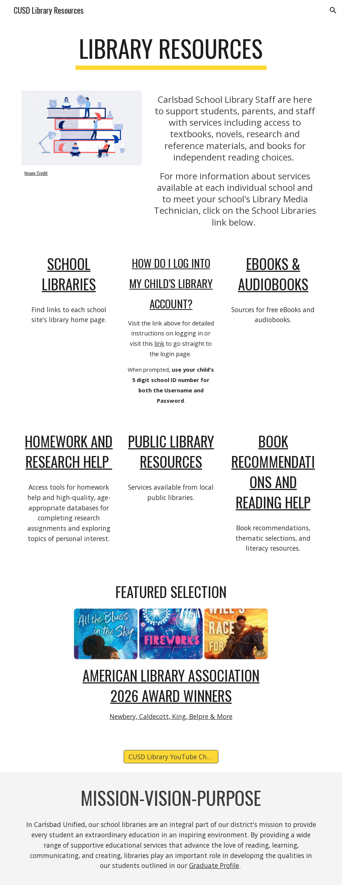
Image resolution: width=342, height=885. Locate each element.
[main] (171, 52)
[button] (333, 10)
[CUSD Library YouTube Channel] (171, 756)
